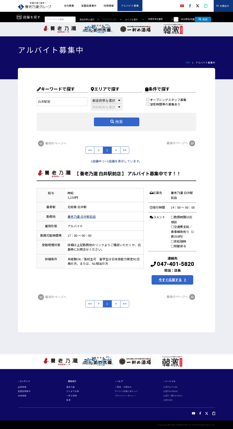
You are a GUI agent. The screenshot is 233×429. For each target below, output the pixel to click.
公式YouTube (170, 387)
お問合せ (224, 6)
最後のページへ (181, 143)
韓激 (68, 400)
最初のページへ (52, 143)
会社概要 (69, 5)
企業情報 (22, 387)
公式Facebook (170, 391)
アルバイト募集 (130, 5)
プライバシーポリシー (125, 395)
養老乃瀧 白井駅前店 (82, 216)
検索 (203, 19)
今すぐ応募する (170, 279)
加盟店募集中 (88, 5)
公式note (168, 400)
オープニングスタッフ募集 (166, 99)
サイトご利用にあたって (126, 391)
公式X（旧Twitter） (173, 395)
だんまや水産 (72, 391)
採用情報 (109, 5)
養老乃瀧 (70, 387)
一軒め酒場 (71, 395)
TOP (188, 62)
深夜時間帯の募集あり (163, 104)
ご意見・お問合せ (123, 387)
